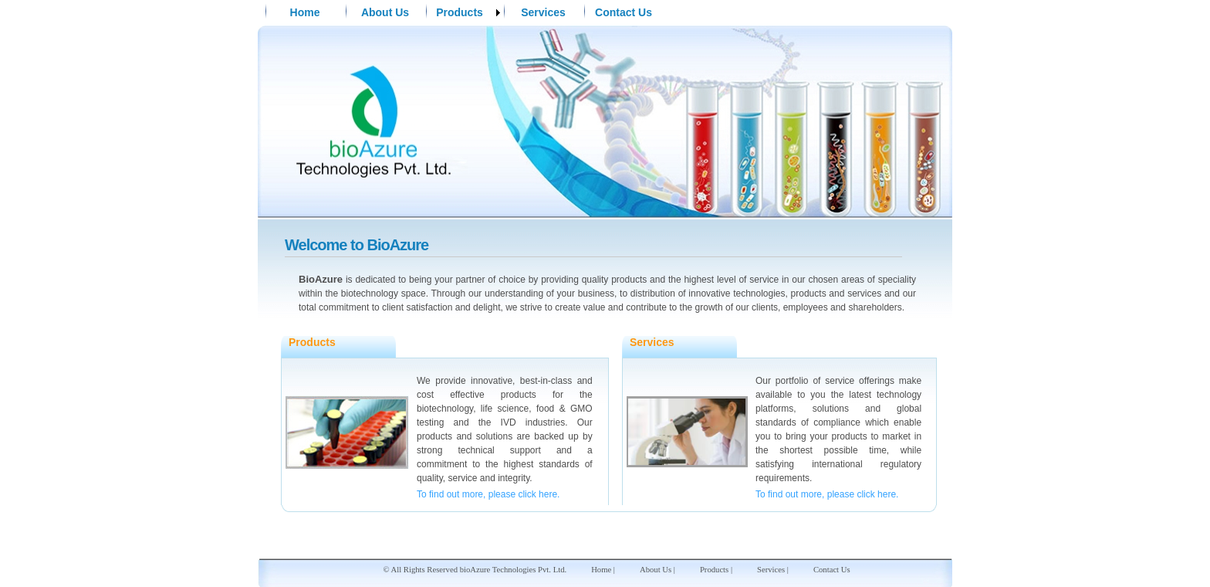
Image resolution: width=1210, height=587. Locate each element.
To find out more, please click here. (488, 494)
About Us (385, 12)
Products (459, 12)
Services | (773, 569)
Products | (716, 569)
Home (305, 12)
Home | (603, 569)
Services (543, 12)
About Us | (657, 569)
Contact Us (623, 12)
